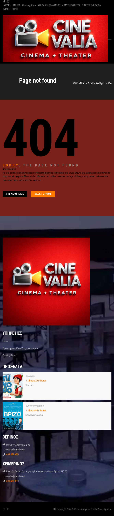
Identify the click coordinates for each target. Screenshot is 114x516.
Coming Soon (29, 5)
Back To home (43, 193)
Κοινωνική (30, 415)
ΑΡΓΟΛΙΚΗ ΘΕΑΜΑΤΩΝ (49, 5)
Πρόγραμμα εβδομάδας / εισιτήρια (20, 348)
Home (6, 341)
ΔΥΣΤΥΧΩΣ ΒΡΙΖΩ (34, 406)
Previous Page (15, 193)
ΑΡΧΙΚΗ (7, 5)
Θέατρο (29, 385)
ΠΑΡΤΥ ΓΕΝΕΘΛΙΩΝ (91, 5)
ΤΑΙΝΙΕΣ (17, 5)
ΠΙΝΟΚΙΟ (30, 376)
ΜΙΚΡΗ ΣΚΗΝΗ (10, 9)
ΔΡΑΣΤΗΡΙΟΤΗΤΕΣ (71, 5)
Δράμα (40, 415)
